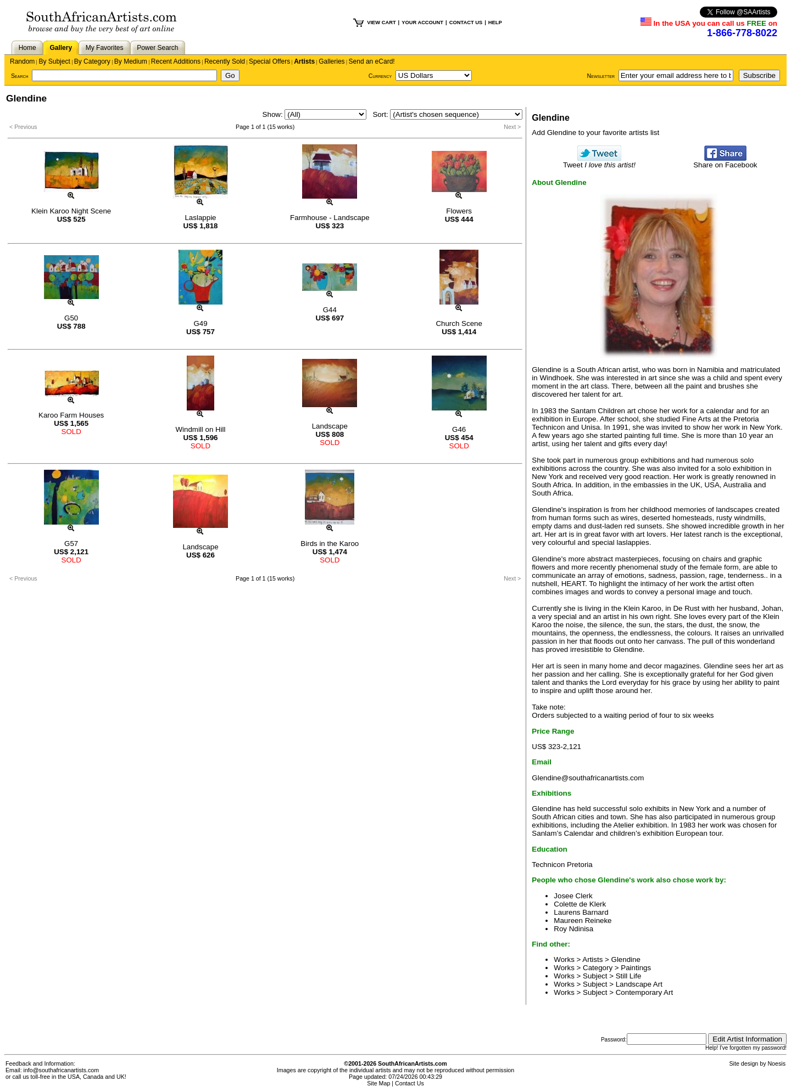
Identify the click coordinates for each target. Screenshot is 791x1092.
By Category (92, 61)
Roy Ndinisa (573, 929)
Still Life (629, 976)
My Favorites (105, 48)
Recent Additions (175, 61)
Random (22, 61)
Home (27, 48)
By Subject (54, 61)
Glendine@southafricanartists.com (588, 778)
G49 (200, 323)
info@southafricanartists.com (61, 1070)
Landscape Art (639, 984)
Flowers (459, 211)
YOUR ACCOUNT (422, 22)
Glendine (625, 959)
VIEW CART (381, 22)
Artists (304, 61)
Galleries (331, 61)
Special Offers (269, 61)
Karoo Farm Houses (71, 415)
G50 (71, 318)
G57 (71, 543)
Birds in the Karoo (329, 543)
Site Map (378, 1083)
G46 (459, 429)
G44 (330, 310)
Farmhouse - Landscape (329, 217)
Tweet (599, 161)
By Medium (130, 61)
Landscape (330, 426)
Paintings (636, 968)
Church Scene (459, 323)
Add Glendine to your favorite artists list (595, 132)
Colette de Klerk (580, 904)
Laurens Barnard (581, 912)
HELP (495, 22)
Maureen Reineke (582, 920)
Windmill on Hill (200, 429)
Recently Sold (224, 61)
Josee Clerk (573, 896)
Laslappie (200, 217)
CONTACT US (465, 22)
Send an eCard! (372, 61)
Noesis (776, 1063)
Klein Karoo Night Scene (71, 211)
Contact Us (409, 1083)
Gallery (60, 48)
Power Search (157, 48)
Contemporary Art (644, 992)
